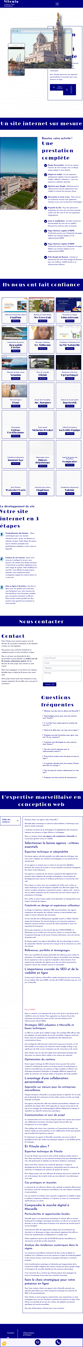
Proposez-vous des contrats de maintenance (60, 777)
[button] (57, 4)
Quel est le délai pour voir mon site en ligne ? (61, 730)
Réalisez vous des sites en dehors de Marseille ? (62, 711)
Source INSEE (30, 1009)
